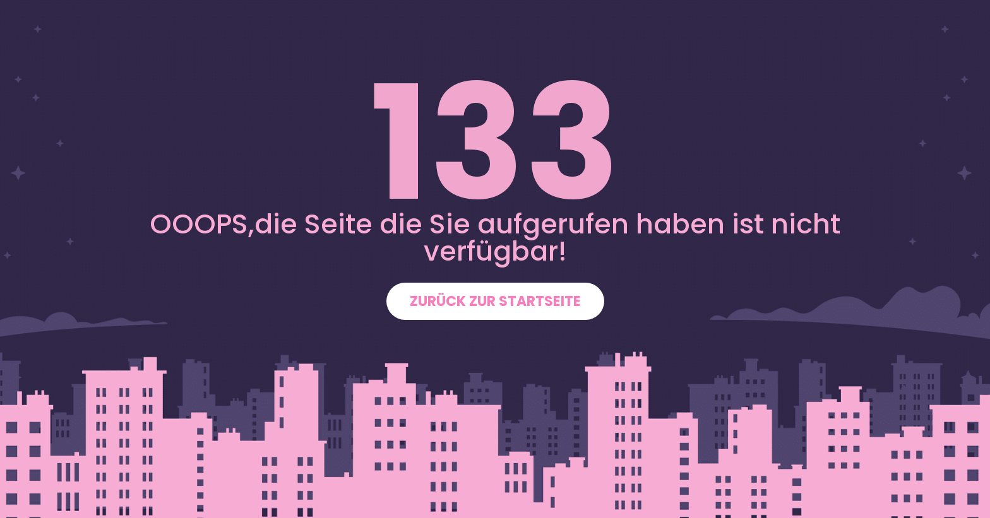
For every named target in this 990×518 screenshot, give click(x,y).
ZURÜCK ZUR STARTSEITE (495, 301)
